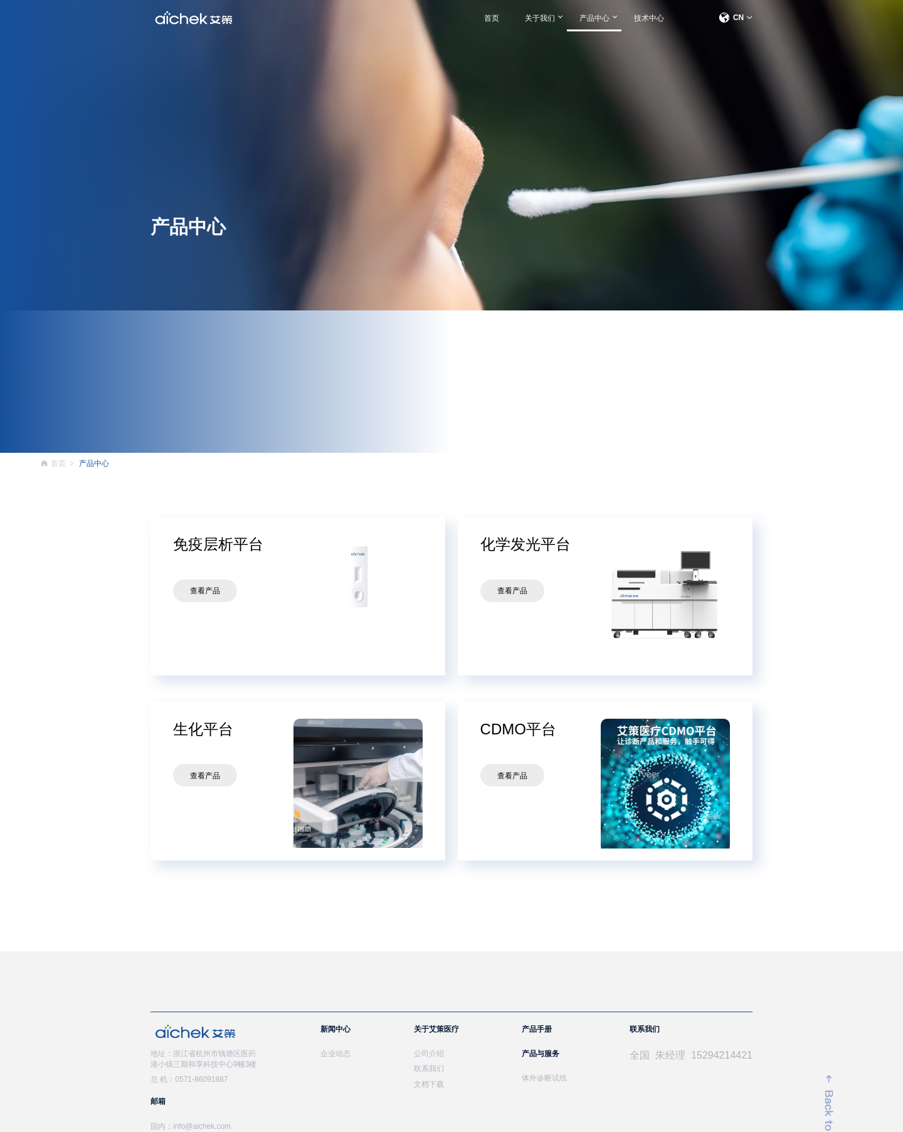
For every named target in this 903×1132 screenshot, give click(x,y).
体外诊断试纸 (544, 1078)
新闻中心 (335, 1029)
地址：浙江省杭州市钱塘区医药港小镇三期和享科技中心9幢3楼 (203, 1059)
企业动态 (335, 1053)
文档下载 (429, 1084)
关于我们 (540, 18)
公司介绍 (429, 1053)
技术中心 (649, 18)
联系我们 (429, 1068)
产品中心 (594, 18)
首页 (491, 18)
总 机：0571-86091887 (189, 1079)
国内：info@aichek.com (190, 1126)
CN (735, 17)
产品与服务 (540, 1053)
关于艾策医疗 (436, 1029)
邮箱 (158, 1101)
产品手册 (537, 1029)
